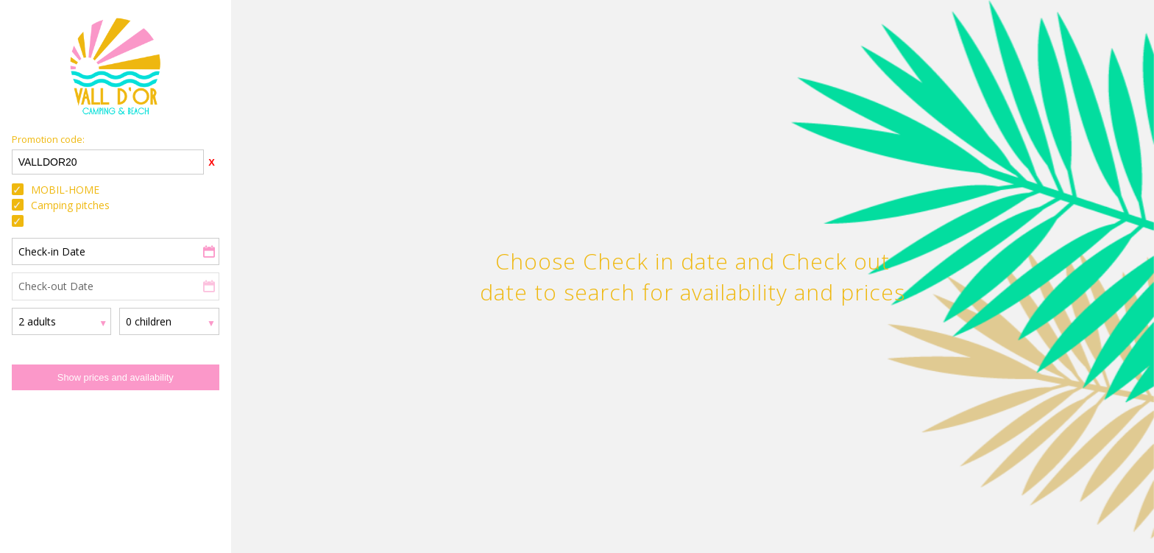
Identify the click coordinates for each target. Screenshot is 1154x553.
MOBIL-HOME (65, 190)
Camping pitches (70, 205)
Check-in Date (51, 251)
